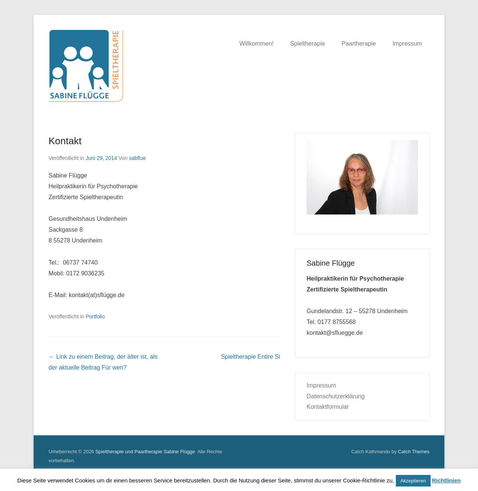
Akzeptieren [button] (413, 481)
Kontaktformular (328, 407)
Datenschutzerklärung (336, 396)
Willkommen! (256, 43)
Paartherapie (359, 43)
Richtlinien (446, 480)
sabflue (137, 158)
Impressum (407, 43)
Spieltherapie (307, 43)
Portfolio (95, 316)
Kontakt (65, 140)
